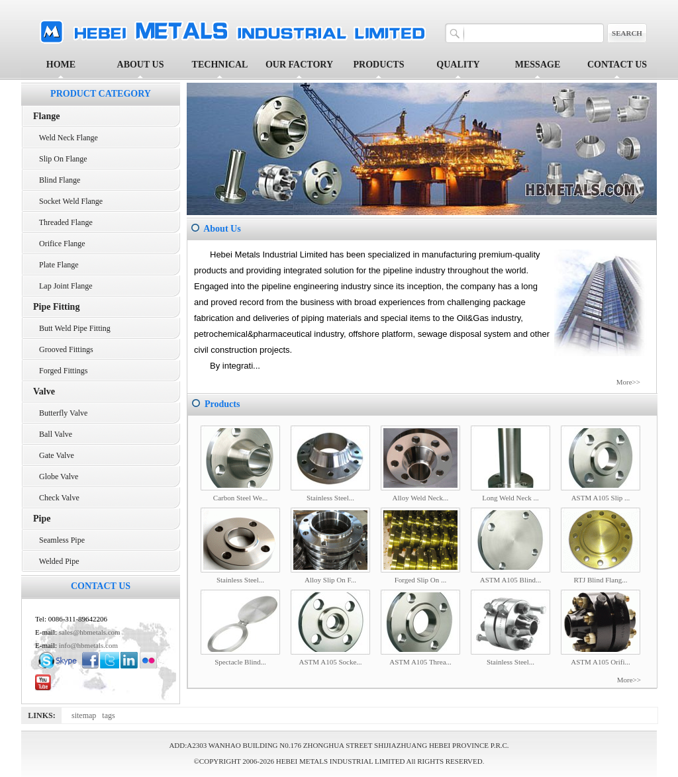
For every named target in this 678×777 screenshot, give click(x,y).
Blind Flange (56, 180)
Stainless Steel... (330, 498)
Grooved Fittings (63, 349)
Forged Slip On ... (421, 580)
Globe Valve (55, 476)
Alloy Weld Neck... (421, 498)
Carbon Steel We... (240, 498)
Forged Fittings (60, 370)
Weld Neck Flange (65, 137)
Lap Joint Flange (63, 286)
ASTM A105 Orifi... (600, 662)
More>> (628, 382)
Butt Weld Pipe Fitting (72, 328)
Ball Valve (52, 434)
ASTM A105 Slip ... (600, 498)
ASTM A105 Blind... (511, 580)
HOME (60, 64)
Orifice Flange (59, 243)
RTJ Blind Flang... (601, 580)
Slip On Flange (60, 158)
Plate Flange (56, 264)
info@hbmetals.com (88, 645)
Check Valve (56, 497)
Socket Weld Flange (68, 201)
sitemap (87, 715)
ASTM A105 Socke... (330, 662)
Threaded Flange (63, 222)
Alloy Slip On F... (330, 580)
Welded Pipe (56, 561)
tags (110, 715)
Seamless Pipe (59, 540)
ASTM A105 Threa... (420, 662)
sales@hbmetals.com (90, 632)
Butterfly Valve (60, 413)
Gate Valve (53, 455)
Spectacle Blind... (240, 662)
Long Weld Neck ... (510, 498)
